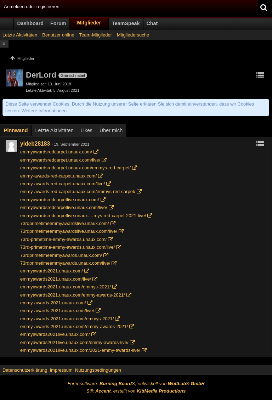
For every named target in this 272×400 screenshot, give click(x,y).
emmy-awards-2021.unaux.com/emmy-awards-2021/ (74, 326)
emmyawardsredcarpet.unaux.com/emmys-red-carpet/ (75, 167)
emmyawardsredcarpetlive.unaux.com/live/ (63, 207)
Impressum (61, 370)
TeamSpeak (126, 23)
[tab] (16, 131)
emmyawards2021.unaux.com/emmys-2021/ (65, 286)
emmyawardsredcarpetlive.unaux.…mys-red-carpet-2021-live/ (83, 215)
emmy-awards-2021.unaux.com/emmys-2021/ (67, 318)
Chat (152, 23)
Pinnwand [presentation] (16, 130)
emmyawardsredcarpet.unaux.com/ (56, 151)
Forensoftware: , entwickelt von (136, 383)
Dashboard (30, 23)
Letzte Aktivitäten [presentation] (54, 130)
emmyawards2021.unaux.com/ (51, 271)
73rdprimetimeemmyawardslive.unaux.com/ (64, 223)
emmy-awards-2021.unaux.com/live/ (57, 310)
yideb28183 (35, 144)
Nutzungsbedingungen (98, 370)
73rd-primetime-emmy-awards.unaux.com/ (63, 239)
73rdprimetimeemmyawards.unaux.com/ (61, 255)
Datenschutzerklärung (24, 370)
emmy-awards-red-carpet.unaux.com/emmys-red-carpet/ (77, 191)
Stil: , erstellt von (136, 391)
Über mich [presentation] (111, 130)
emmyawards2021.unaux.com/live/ (55, 279)
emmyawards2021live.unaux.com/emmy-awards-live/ (74, 342)
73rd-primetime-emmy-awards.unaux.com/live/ (67, 247)
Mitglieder (89, 23)
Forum (58, 23)
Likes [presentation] (86, 130)
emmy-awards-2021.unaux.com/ (53, 302)
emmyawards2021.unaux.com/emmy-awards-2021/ (72, 295)
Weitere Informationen (44, 110)
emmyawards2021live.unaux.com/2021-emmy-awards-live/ (80, 350)
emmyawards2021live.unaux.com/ (55, 334)
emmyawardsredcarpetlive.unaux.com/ (59, 199)
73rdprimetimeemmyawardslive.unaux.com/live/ (68, 231)
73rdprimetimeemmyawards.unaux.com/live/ (65, 263)
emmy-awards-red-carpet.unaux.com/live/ (62, 183)
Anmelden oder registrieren (32, 6)
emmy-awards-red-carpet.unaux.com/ (58, 176)
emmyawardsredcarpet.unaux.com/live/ (60, 160)
